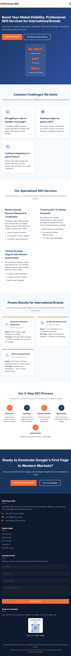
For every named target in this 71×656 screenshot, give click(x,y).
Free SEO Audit (7, 548)
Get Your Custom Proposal (23, 483)
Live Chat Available (50, 483)
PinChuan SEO (9, 3)
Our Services (7, 534)
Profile (30, 652)
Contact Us (6, 544)
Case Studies (6, 537)
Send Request (35, 601)
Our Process (6, 541)
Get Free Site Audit (12, 37)
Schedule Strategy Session (37, 37)
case (34, 652)
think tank (39, 652)
